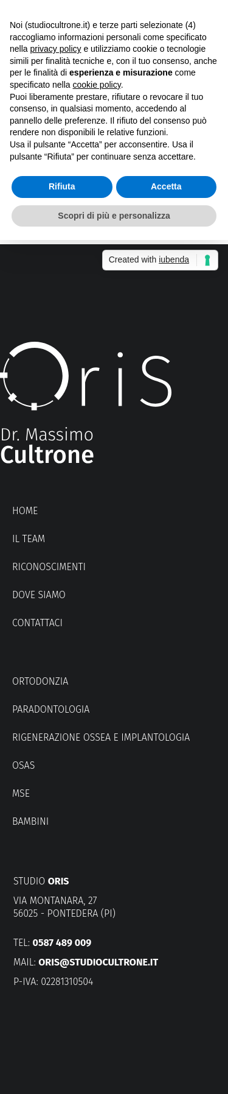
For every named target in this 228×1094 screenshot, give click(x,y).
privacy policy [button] (55, 49)
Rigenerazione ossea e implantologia (101, 737)
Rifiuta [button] (62, 186)
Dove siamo (39, 595)
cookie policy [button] (97, 85)
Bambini (30, 821)
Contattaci (37, 623)
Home (25, 511)
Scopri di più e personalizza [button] (114, 216)
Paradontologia (50, 709)
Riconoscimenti (49, 567)
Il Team (28, 539)
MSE (21, 793)
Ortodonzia (40, 681)
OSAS (23, 765)
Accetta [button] (166, 186)
